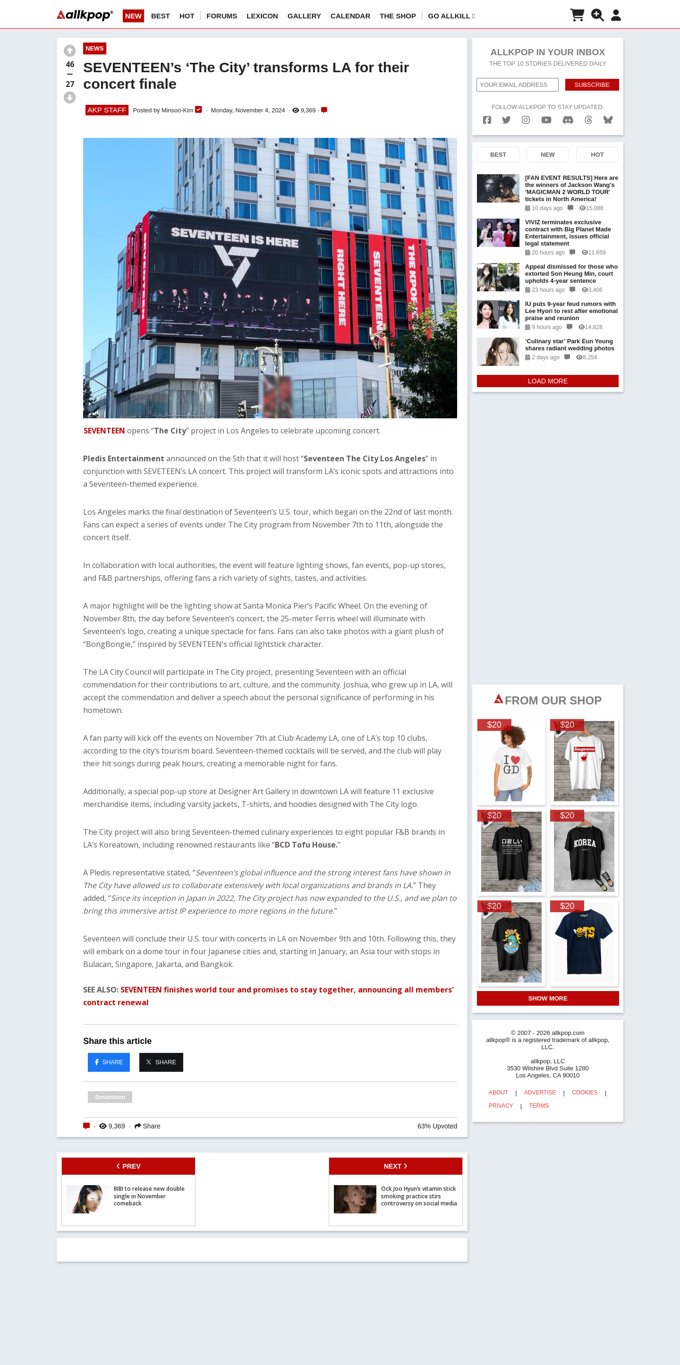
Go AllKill (451, 16)
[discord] (568, 114)
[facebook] (487, 114)
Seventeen (110, 1097)
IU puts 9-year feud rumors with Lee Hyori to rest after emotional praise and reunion (571, 304)
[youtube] (546, 114)
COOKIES (585, 1086)
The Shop (398, 16)
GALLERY (304, 16)
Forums (221, 16)
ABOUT (498, 1086)
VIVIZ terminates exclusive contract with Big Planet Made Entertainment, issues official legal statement (568, 226)
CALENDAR (350, 16)
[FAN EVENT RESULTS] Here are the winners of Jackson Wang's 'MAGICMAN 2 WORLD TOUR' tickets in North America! (571, 182)
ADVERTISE (540, 1086)
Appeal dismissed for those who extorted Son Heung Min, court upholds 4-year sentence (571, 267)
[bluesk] (608, 114)
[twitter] (506, 114)
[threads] (589, 114)
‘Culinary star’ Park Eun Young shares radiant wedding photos (569, 338)
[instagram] (526, 114)
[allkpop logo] (85, 15)
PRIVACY (501, 1099)
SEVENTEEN (104, 430)
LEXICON (262, 16)
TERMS (539, 1099)
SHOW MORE (548, 992)
